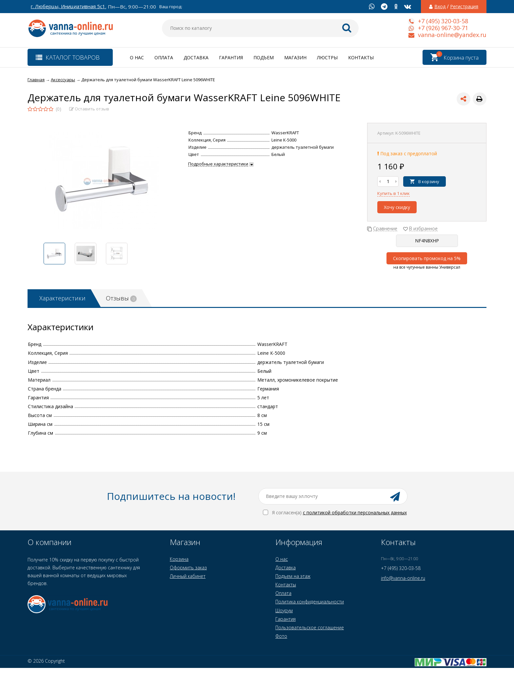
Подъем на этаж (292, 576)
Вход (439, 6)
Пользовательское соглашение (309, 627)
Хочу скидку (397, 207)
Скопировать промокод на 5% (427, 258)
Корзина (179, 559)
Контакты (361, 57)
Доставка (196, 57)
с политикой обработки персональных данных (355, 512)
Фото (281, 636)
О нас (137, 57)
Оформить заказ (188, 567)
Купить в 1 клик (393, 193)
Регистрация (464, 6)
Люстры (327, 57)
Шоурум (284, 610)
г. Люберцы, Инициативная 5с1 (68, 6)
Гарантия (231, 57)
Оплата (163, 57)
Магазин (295, 57)
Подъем (263, 57)
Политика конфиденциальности (309, 601)
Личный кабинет (188, 576)
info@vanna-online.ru (403, 578)
